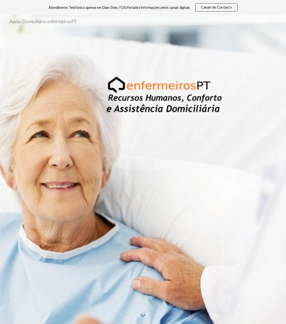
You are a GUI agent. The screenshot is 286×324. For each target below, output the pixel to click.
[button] (143, 315)
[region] (143, 7)
